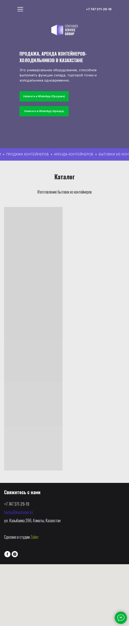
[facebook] (7, 554)
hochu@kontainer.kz (18, 512)
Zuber (35, 537)
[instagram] (15, 554)
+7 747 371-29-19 (16, 504)
